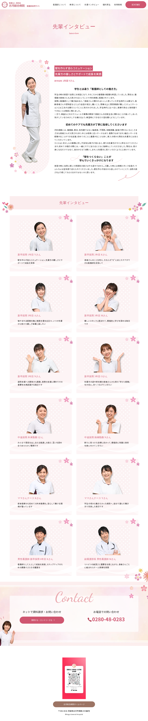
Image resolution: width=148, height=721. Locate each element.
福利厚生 (107, 4)
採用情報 (118, 4)
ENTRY (136, 4)
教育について (75, 4)
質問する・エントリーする (41, 621)
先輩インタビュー (91, 4)
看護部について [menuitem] (59, 4)
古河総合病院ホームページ (74, 705)
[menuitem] (59, 4)
